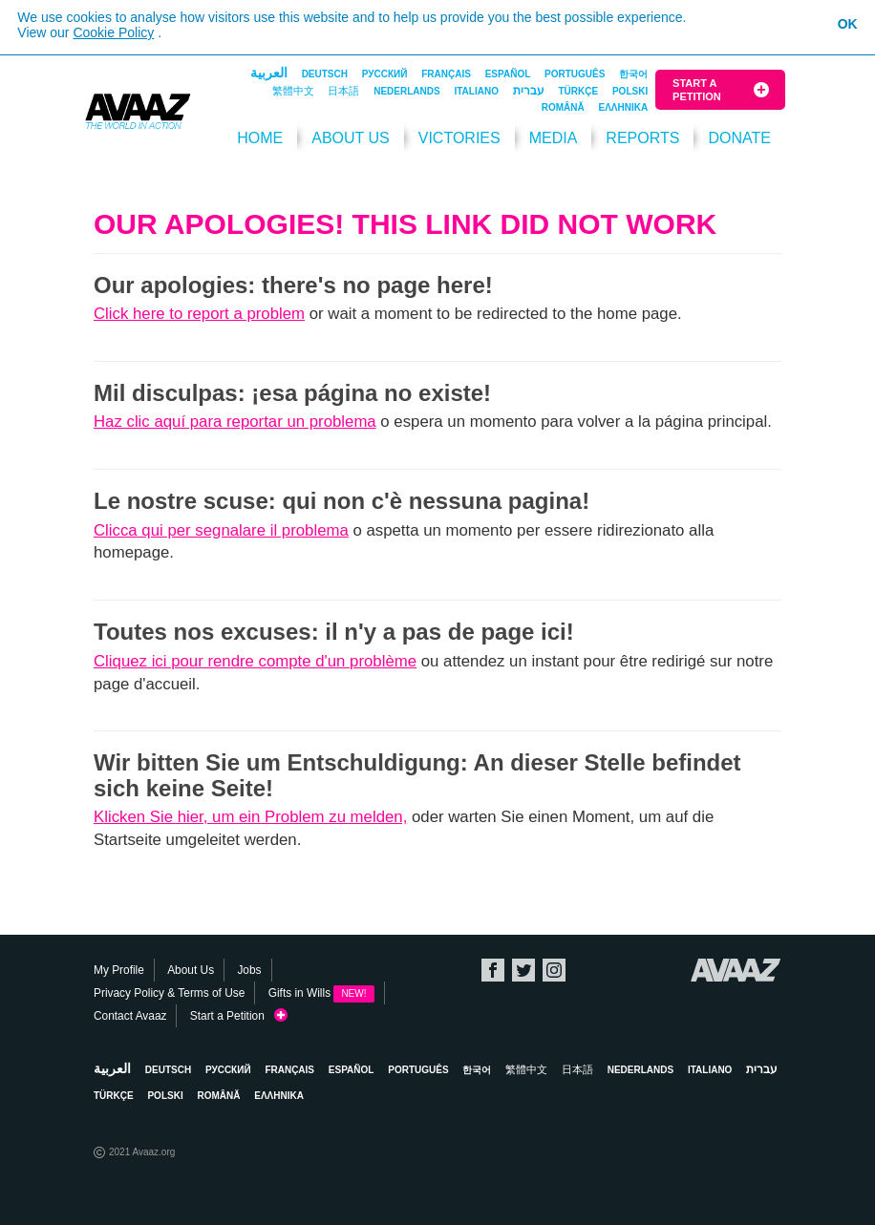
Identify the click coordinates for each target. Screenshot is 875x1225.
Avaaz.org (736, 970)
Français (446, 74)
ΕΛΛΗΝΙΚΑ (624, 107)
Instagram (554, 970)
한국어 (633, 74)
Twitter (523, 970)
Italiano (476, 91)
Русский (385, 74)
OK (848, 24)
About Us (350, 138)
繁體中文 (293, 90)
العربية (269, 72)
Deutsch (325, 74)
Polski (630, 91)
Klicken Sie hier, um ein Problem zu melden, (250, 817)
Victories (459, 138)
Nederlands (406, 91)
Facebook (492, 970)
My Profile (119, 970)
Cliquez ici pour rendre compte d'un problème (255, 661)
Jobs (249, 970)
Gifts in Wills (321, 993)
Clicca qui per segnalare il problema (221, 530)
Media (553, 138)
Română (563, 107)
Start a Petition (696, 89)
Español (508, 74)
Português (574, 74)
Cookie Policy (113, 32)
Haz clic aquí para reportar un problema (235, 421)
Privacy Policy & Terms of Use (169, 993)
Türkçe (579, 91)
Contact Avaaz (130, 1016)
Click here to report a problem (199, 314)
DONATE (739, 138)
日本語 (343, 90)
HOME (260, 138)
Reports (642, 138)
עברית (528, 90)
